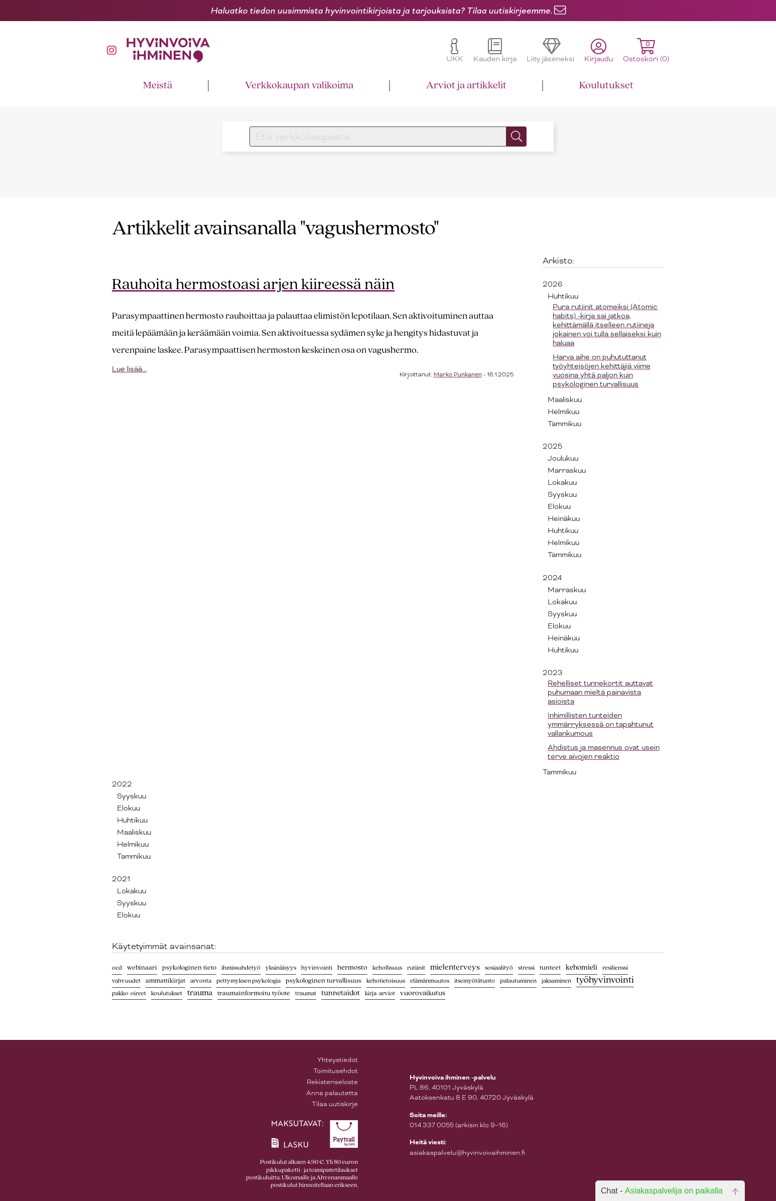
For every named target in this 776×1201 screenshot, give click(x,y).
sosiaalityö (499, 968)
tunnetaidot (340, 993)
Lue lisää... (129, 368)
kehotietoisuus (385, 981)
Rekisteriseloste (332, 1082)
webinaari (142, 968)
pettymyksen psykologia (248, 981)
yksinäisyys (281, 968)
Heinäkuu (564, 518)
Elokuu (559, 506)
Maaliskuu (565, 399)
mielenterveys (455, 968)
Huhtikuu (563, 296)
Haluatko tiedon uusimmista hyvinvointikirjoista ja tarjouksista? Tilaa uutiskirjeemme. (381, 10)
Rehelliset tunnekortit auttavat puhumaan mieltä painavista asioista (600, 692)
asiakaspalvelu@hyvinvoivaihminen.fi (467, 1152)
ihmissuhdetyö (241, 968)
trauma (199, 993)
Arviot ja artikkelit (466, 85)
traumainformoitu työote (253, 993)
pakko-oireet (129, 993)
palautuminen (518, 981)
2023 (553, 672)
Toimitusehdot (335, 1070)
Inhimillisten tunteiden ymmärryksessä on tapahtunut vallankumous (601, 724)
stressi (526, 968)
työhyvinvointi (605, 980)
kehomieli (581, 968)
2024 (552, 577)
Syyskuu (562, 494)
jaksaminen (556, 981)
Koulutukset (606, 85)
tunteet (550, 968)
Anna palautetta (332, 1093)
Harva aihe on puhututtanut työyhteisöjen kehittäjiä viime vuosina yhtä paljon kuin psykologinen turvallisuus (602, 370)
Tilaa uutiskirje (335, 1104)
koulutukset (166, 993)
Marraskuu (567, 470)
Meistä (157, 85)
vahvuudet (126, 981)
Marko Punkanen (458, 374)
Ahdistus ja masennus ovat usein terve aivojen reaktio (604, 752)
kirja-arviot (380, 993)
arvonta (200, 981)
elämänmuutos (429, 981)
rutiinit (416, 968)
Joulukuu (563, 458)
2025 (552, 446)
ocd (117, 968)
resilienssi (615, 968)
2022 (122, 783)
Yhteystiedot (337, 1059)
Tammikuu (564, 423)
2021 (121, 878)
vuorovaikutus (422, 993)
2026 (553, 284)
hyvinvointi (316, 968)
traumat (305, 993)
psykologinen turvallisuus (323, 981)
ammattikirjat (165, 981)
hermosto (352, 968)
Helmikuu (563, 411)
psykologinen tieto (189, 968)
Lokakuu (562, 482)
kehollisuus (387, 968)
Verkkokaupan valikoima (299, 85)
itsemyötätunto (474, 981)
